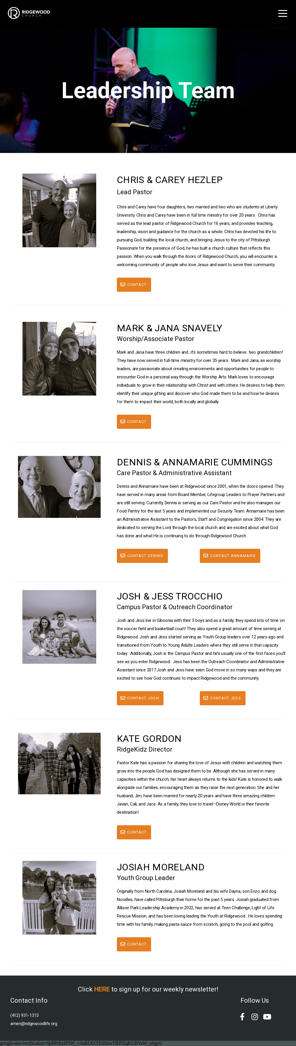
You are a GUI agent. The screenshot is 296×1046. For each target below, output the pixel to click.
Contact (133, 284)
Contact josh (139, 698)
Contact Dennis (141, 556)
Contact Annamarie (229, 556)
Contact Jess (222, 698)
